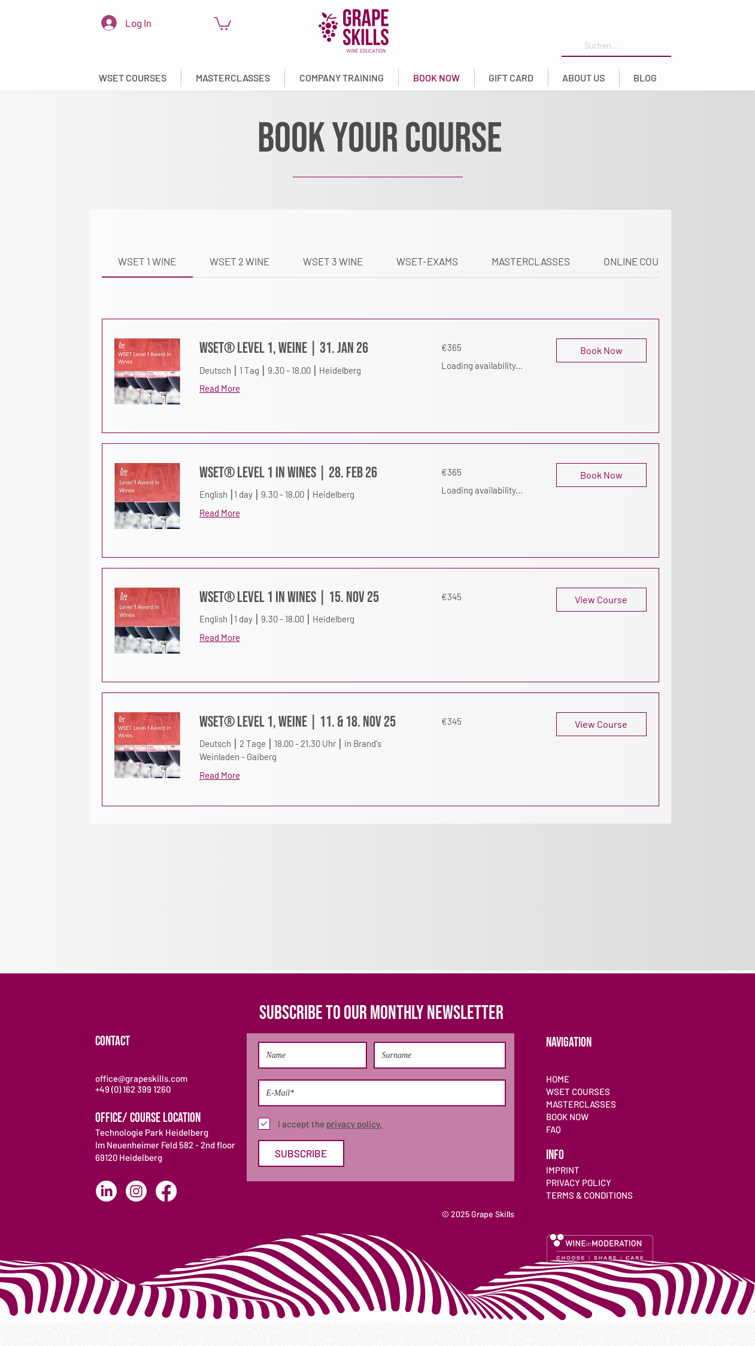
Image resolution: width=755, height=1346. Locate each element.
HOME (557, 1078)
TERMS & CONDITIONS (589, 1195)
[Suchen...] (615, 46)
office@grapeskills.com (141, 1078)
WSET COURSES (578, 1091)
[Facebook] (166, 1191)
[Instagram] (136, 1191)
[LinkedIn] (106, 1191)
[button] (132, 78)
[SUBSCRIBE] (301, 1153)
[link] (222, 23)
